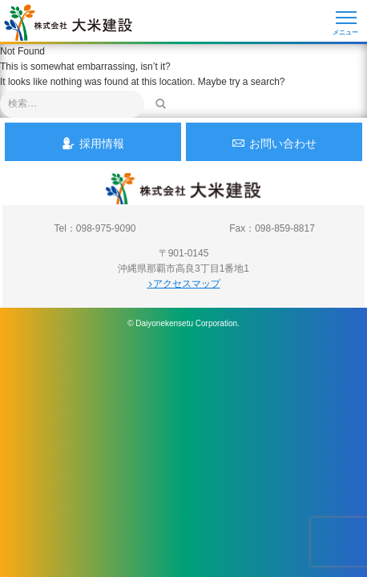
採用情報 (93, 143)
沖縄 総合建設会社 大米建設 (68, 22)
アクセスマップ (183, 283)
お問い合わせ (274, 143)
